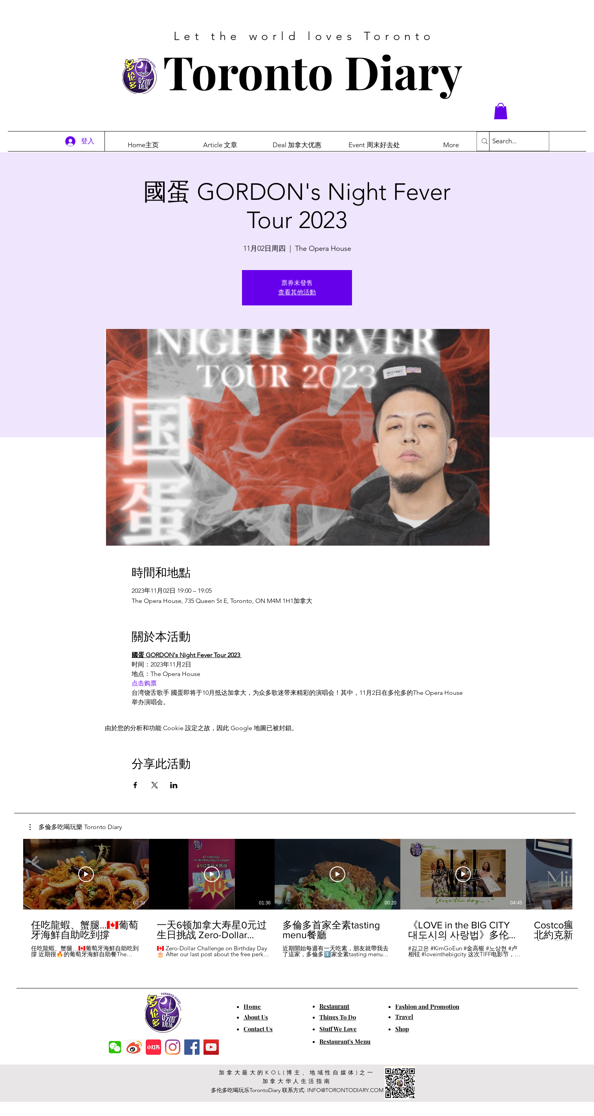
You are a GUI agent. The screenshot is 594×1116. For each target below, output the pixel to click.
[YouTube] (211, 1047)
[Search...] (512, 141)
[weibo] (134, 1047)
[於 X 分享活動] (154, 785)
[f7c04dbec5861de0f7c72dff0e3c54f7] (115, 1047)
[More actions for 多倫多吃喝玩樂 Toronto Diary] (75, 827)
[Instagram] (172, 1047)
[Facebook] (192, 1047)
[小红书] (153, 1047)
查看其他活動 (297, 292)
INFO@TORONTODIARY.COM (345, 1090)
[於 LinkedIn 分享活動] (174, 785)
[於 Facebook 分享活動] (135, 785)
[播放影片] (86, 874)
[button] (501, 111)
